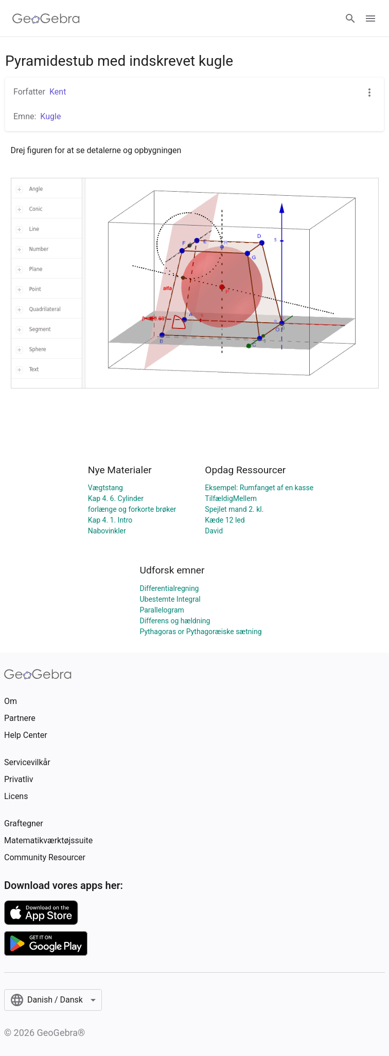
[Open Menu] (370, 18)
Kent (57, 92)
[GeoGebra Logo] (46, 18)
